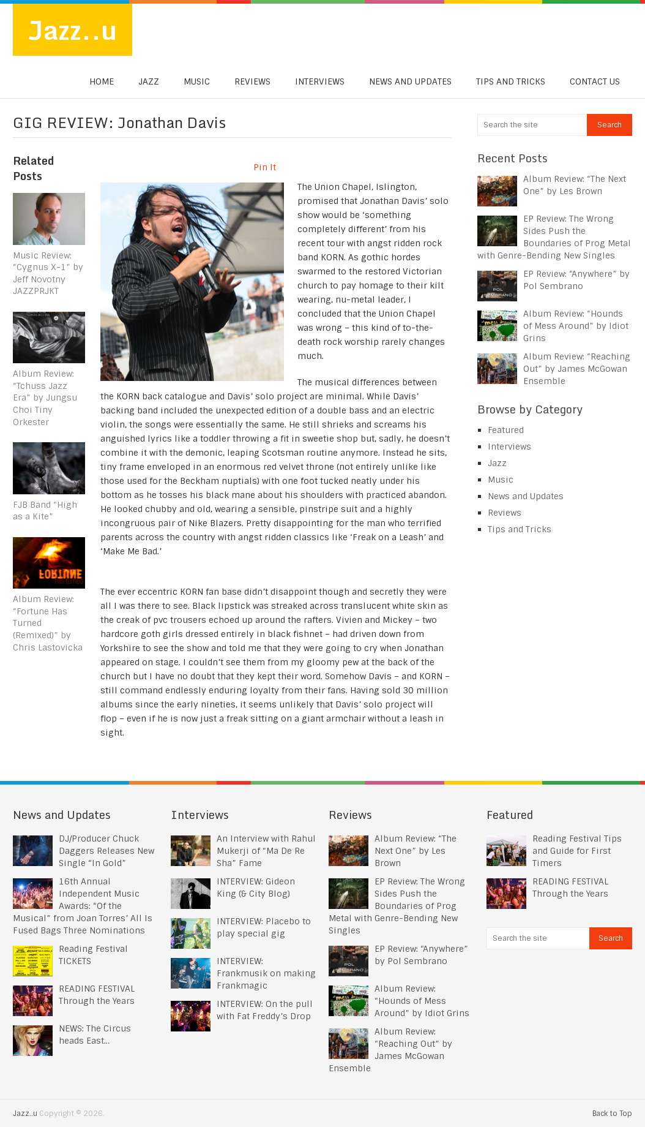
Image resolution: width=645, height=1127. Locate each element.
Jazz (148, 82)
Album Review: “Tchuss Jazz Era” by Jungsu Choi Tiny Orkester (45, 398)
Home (101, 82)
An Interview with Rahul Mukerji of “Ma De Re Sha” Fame (266, 851)
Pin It (264, 167)
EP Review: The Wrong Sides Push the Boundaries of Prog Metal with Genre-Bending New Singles (397, 906)
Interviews (320, 82)
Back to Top (612, 1113)
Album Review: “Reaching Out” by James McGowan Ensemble (576, 368)
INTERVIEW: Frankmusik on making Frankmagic (266, 973)
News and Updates (410, 82)
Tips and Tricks (510, 82)
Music (197, 82)
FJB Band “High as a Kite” (45, 510)
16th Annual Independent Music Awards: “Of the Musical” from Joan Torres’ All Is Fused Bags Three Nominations (82, 906)
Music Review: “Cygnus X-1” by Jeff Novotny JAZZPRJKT (48, 273)
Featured (506, 429)
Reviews (252, 82)
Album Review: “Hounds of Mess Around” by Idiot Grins (575, 326)
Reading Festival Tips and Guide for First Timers (577, 851)
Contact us (595, 82)
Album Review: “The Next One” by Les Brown (416, 851)
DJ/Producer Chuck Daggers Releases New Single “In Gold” (106, 851)
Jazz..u (73, 30)
